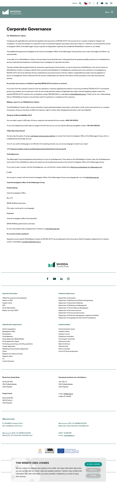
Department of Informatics (67, 298)
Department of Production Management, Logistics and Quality (79, 315)
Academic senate (64, 331)
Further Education (8, 361)
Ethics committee (64, 349)
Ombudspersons (7, 336)
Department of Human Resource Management (73, 308)
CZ (87, 3)
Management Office (8, 331)
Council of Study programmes (68, 351)
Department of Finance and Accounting (71, 313)
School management (9, 329)
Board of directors (64, 344)
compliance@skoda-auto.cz (31, 242)
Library (4, 351)
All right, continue (93, 464)
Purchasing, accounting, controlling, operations (17, 344)
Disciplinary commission (66, 336)
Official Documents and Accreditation (14, 298)
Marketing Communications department (15, 349)
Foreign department (8, 346)
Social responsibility (8, 308)
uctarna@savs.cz (69, 435)
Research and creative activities (12, 354)
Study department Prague (10, 341)
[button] (87, 3)
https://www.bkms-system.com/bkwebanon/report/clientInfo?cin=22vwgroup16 (38, 149)
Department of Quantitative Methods (71, 303)
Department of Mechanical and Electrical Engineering (76, 300)
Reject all (93, 470)
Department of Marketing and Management (73, 305)
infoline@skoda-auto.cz (78, 94)
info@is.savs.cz (68, 394)
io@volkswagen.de (92, 177)
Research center (7, 356)
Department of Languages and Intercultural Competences (77, 318)
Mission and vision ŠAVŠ (10, 310)
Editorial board (63, 346)
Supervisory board (64, 341)
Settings (93, 475)
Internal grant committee (67, 339)
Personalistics (6, 334)
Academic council (64, 334)
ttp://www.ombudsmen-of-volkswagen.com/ (86, 167)
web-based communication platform (42, 136)
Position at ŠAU (7, 300)
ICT (3, 359)
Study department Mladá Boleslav (13, 339)
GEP (3, 305)
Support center (7, 303)
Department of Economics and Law (70, 310)
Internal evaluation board (67, 329)
